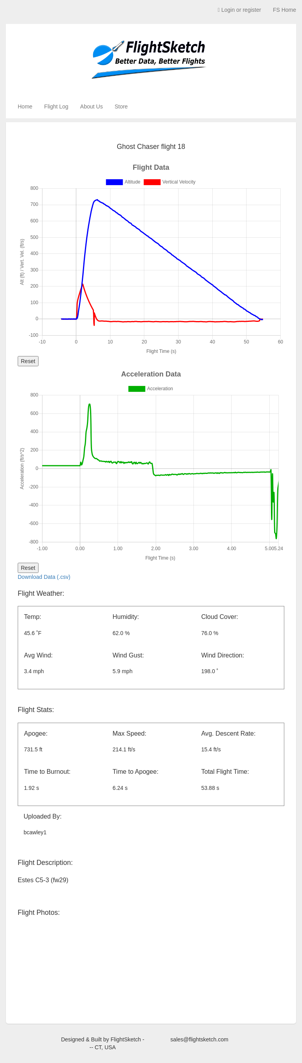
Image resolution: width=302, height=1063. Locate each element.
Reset (28, 361)
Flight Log (56, 106)
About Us (91, 106)
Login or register (239, 10)
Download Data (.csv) (44, 577)
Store (120, 106)
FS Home (284, 10)
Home (25, 106)
